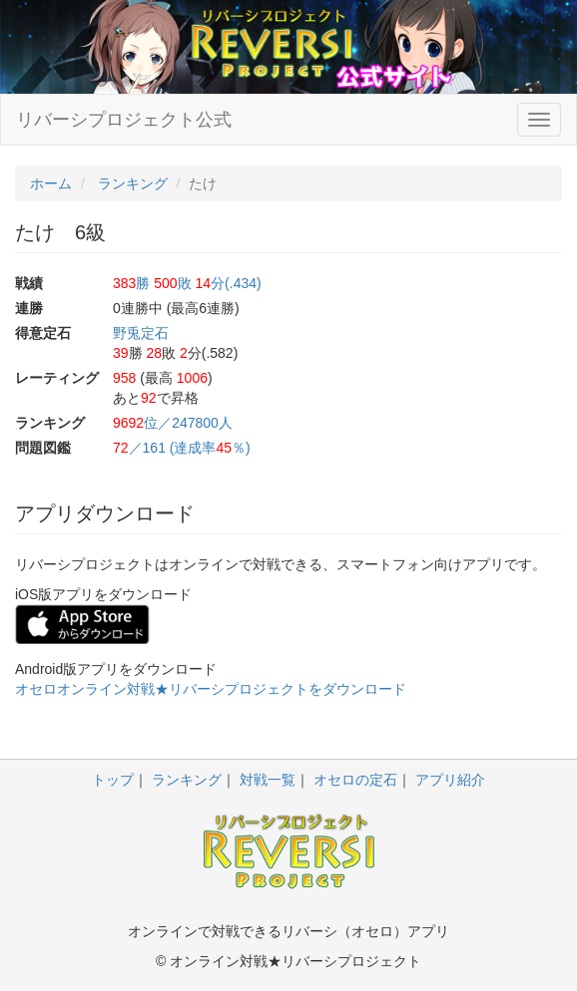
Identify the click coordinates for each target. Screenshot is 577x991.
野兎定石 (141, 333)
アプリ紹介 (450, 780)
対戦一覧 (267, 780)
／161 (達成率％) (182, 448)
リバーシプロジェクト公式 (124, 120)
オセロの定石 (355, 780)
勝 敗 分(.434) (187, 283)
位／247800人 (173, 423)
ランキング (187, 780)
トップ (113, 780)
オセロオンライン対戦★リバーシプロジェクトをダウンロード (210, 689)
